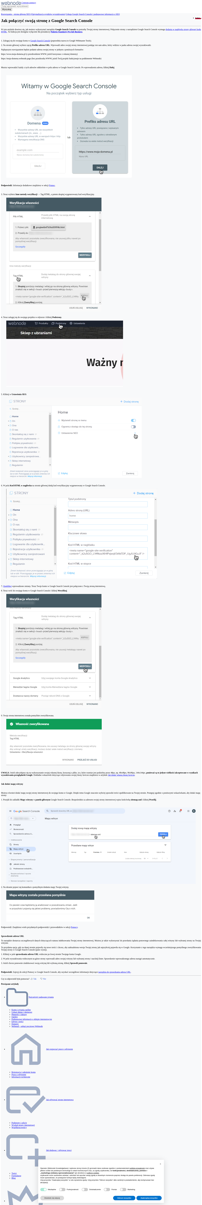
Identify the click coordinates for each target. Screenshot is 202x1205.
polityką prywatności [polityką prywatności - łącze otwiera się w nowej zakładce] (137, 1168)
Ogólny (15, 1017)
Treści (14, 1173)
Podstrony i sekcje (19, 1123)
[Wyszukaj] (6, 9)
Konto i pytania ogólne (21, 1010)
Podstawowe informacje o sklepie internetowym (32, 1019)
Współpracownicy (19, 1127)
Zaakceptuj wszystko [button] (149, 1198)
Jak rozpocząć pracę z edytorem (59, 1049)
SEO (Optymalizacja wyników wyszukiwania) (45, 14)
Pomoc (52, 185)
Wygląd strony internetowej (23, 1125)
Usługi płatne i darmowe (22, 1012)
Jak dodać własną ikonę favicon (121, 775)
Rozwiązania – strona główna (13, 14)
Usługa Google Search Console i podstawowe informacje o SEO (93, 14)
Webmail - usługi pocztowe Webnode (27, 1026)
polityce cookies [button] (93, 1173)
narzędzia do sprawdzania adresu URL (114, 972)
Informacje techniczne (21, 1077)
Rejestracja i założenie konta (23, 1072)
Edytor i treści (17, 1021)
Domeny (15, 1024)
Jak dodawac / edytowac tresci (59, 1150)
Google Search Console (40, 41)
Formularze (16, 1176)
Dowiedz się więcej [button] (52, 1198)
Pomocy (74, 927)
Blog (14, 1178)
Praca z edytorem (19, 1074)
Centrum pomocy (28, 3)
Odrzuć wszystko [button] (124, 1198)
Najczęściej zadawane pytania (41, 997)
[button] (160, 1164)
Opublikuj (7, 586)
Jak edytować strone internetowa (59, 1100)
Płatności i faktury (19, 1014)
